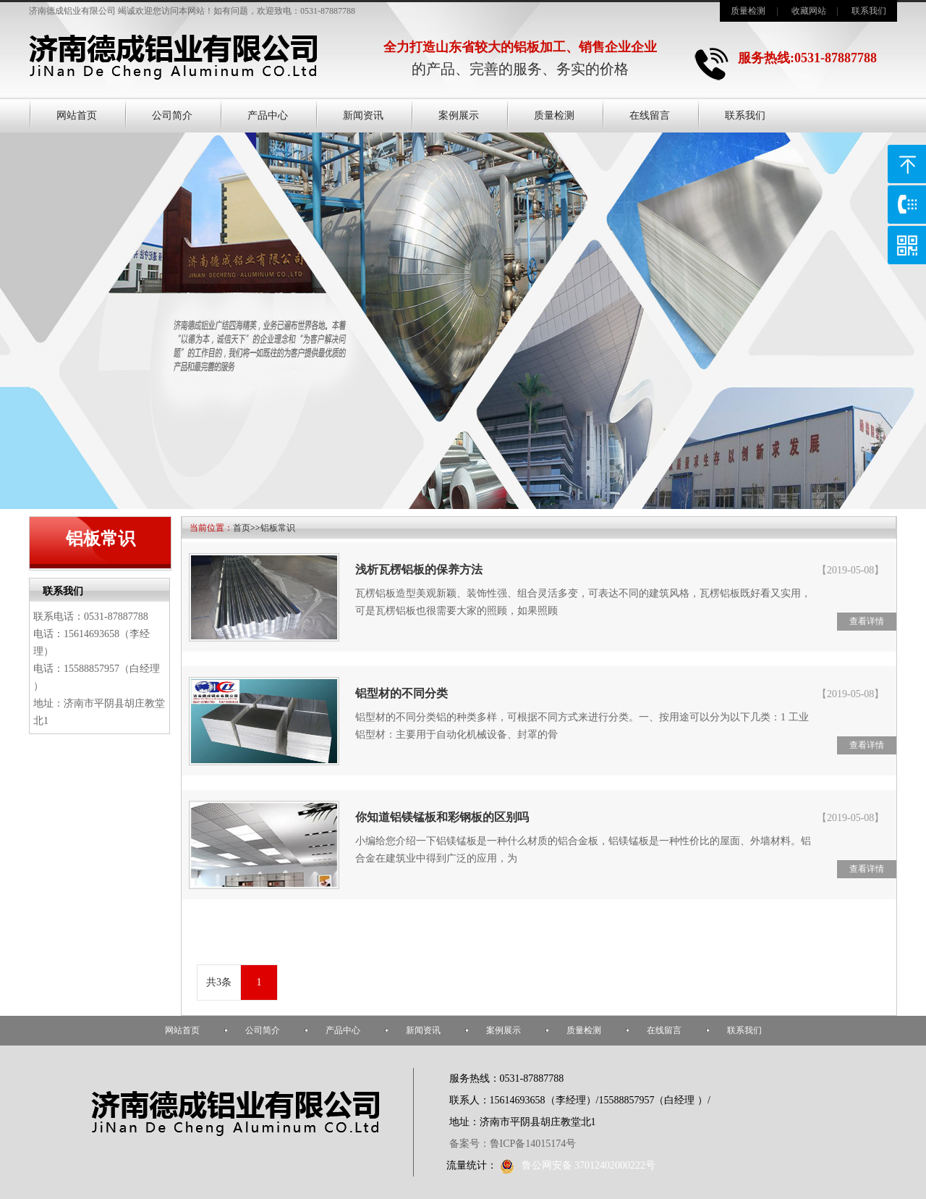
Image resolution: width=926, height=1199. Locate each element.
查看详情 (866, 621)
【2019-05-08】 (850, 570)
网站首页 (76, 115)
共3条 (219, 982)
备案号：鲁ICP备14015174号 (513, 1143)
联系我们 (868, 11)
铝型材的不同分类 (401, 693)
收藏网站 (808, 11)
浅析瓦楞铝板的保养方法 (419, 569)
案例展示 (458, 115)
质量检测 (748, 11)
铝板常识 (277, 528)
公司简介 (172, 115)
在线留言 (649, 115)
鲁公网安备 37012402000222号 (578, 1165)
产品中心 (267, 115)
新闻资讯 (363, 115)
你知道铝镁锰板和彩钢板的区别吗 (442, 817)
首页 (241, 528)
